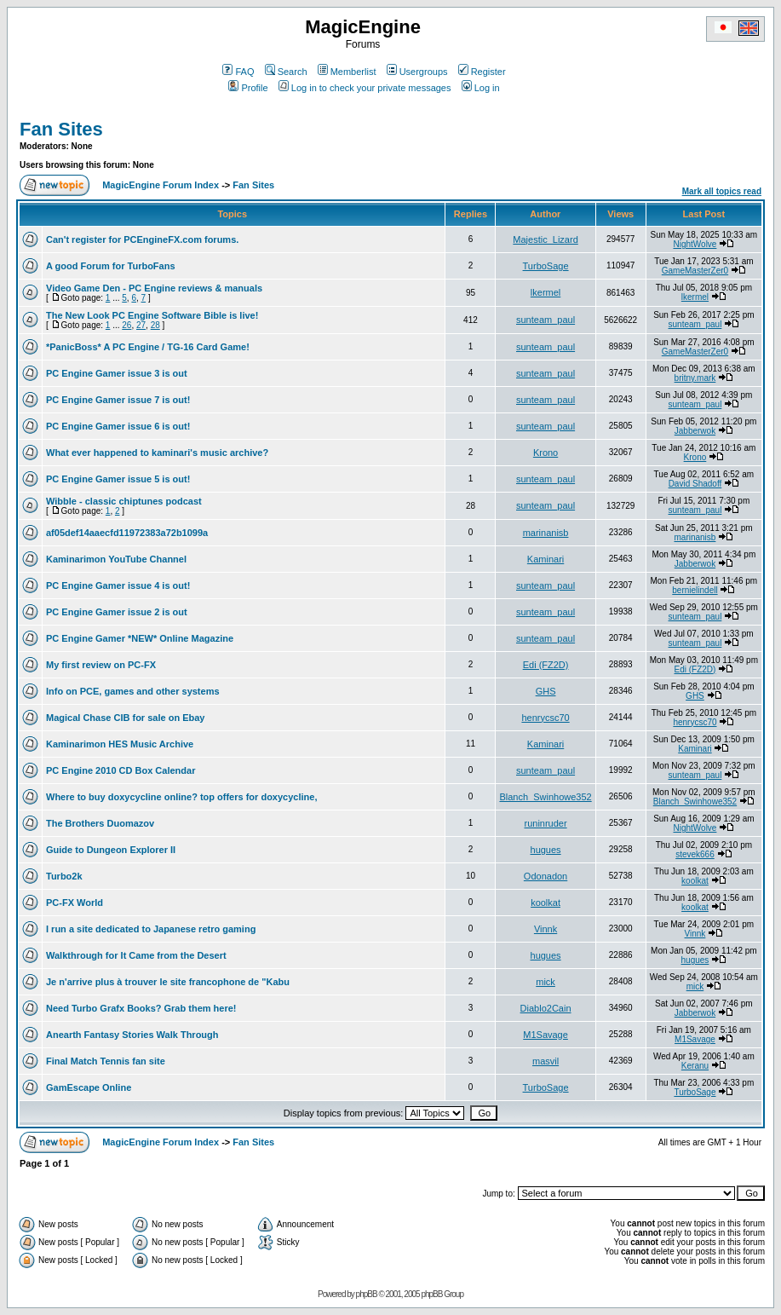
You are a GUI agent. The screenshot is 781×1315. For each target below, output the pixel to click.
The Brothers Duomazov (100, 823)
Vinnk (545, 929)
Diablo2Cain (545, 1008)
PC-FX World (74, 902)
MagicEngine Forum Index (160, 185)
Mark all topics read (721, 191)
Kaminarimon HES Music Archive (119, 744)
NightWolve (694, 244)
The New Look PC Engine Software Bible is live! (152, 315)
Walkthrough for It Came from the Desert (136, 955)
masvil (545, 1061)
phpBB (366, 1294)
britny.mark (695, 378)
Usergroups (417, 71)
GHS (546, 691)
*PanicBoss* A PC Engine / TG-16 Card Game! (148, 347)
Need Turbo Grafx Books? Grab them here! (141, 1008)
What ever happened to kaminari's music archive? (157, 452)
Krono (545, 452)
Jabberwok (695, 430)
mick (545, 982)
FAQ (238, 71)
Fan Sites (61, 129)
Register (482, 71)
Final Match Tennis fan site (105, 1061)
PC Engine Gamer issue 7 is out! (118, 400)
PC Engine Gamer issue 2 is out (116, 612)
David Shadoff (695, 483)
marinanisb (546, 533)
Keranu (695, 1065)
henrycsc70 (545, 717)
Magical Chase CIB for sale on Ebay (125, 717)
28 (155, 325)
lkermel (545, 292)
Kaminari (545, 559)
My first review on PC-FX (101, 665)
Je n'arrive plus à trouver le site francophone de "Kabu (168, 982)
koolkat (695, 880)
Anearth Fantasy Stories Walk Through (132, 1035)
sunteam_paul (545, 319)
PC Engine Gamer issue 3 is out (116, 373)
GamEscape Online (88, 1087)
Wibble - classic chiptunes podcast (124, 501)
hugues (546, 850)
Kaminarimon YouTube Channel (116, 559)
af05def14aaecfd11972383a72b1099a (127, 533)
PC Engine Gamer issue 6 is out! (118, 426)
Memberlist (347, 71)
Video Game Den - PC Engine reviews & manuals (154, 288)
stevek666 (695, 854)
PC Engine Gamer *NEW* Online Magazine (139, 638)
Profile (247, 88)
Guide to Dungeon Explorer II (110, 850)
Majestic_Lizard (545, 239)
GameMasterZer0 (695, 270)
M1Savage (545, 1035)
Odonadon (545, 876)
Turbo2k (64, 876)
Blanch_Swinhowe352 (545, 797)
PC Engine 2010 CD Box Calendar (120, 770)
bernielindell (694, 590)
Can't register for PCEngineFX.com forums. (142, 239)
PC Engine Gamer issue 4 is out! (118, 585)
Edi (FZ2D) (546, 665)
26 (126, 325)
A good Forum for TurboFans (110, 266)
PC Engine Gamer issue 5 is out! (118, 479)
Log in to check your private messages (365, 88)
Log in (481, 88)
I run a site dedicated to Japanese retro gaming (151, 929)
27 (141, 325)
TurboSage (546, 266)
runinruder (545, 823)
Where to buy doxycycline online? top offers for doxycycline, (181, 797)
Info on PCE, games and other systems (133, 691)
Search (286, 71)
